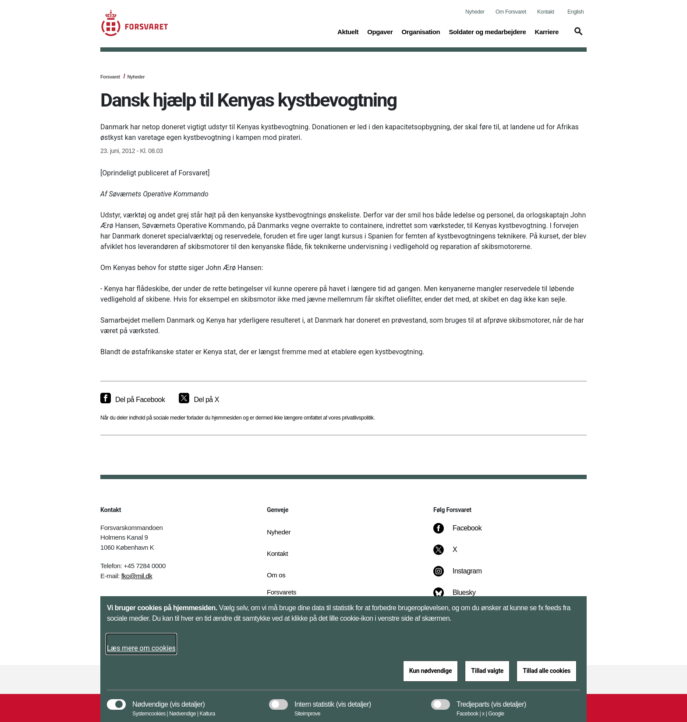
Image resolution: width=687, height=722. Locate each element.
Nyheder (474, 12)
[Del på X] (199, 399)
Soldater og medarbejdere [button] (487, 31)
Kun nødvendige (430, 670)
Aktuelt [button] (347, 31)
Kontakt (545, 12)
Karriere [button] (547, 31)
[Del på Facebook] (132, 399)
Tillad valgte (487, 670)
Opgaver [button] (380, 31)
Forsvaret (110, 76)
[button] (577, 35)
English (575, 12)
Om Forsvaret (511, 12)
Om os (276, 575)
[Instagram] (464, 575)
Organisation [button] (420, 31)
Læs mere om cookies (141, 648)
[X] (455, 554)
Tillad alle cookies (546, 670)
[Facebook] (464, 532)
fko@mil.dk (136, 576)
